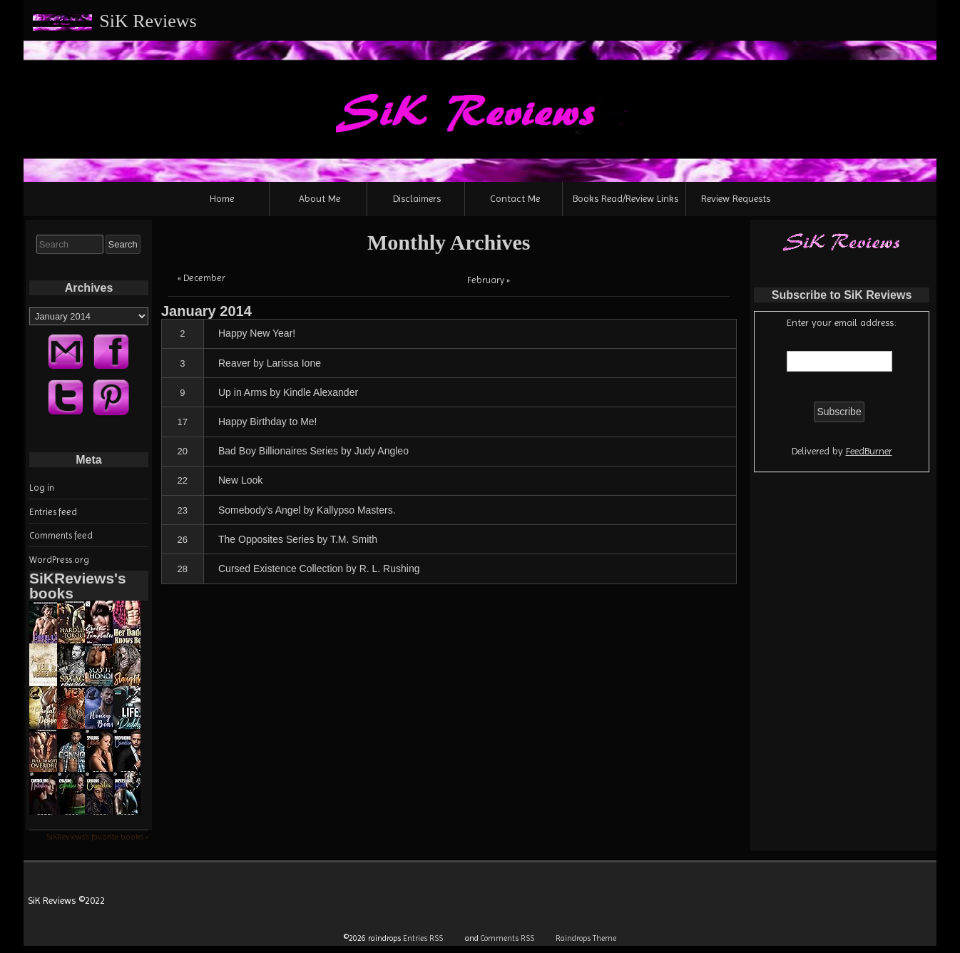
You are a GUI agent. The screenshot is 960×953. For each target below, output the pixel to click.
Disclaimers (417, 198)
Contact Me (515, 198)
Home (222, 198)
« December (201, 277)
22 (183, 480)
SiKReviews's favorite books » (97, 837)
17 (183, 422)
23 (183, 510)
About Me (319, 198)
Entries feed (53, 511)
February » (488, 280)
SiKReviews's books (77, 585)
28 (183, 569)
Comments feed (61, 535)
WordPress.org (59, 559)
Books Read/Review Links (625, 198)
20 (183, 451)
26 (183, 539)
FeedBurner (869, 451)
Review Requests (735, 198)
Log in (41, 487)
